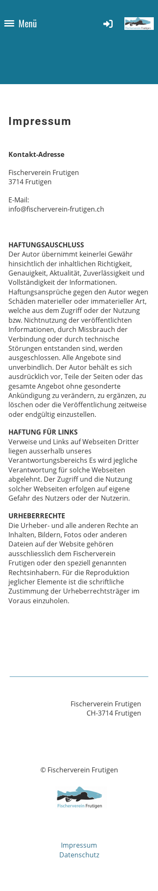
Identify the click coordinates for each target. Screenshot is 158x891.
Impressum (79, 845)
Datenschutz (79, 854)
